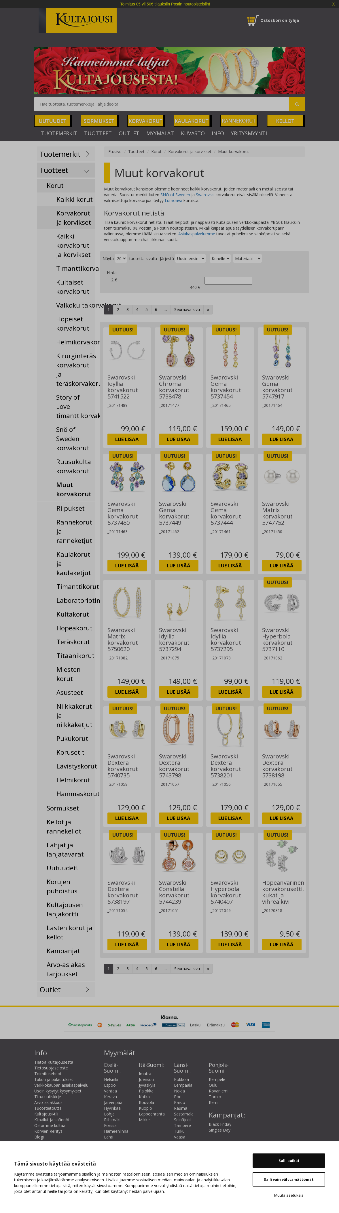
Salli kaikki (289, 1160)
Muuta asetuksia (289, 1195)
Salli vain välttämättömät (289, 1179)
